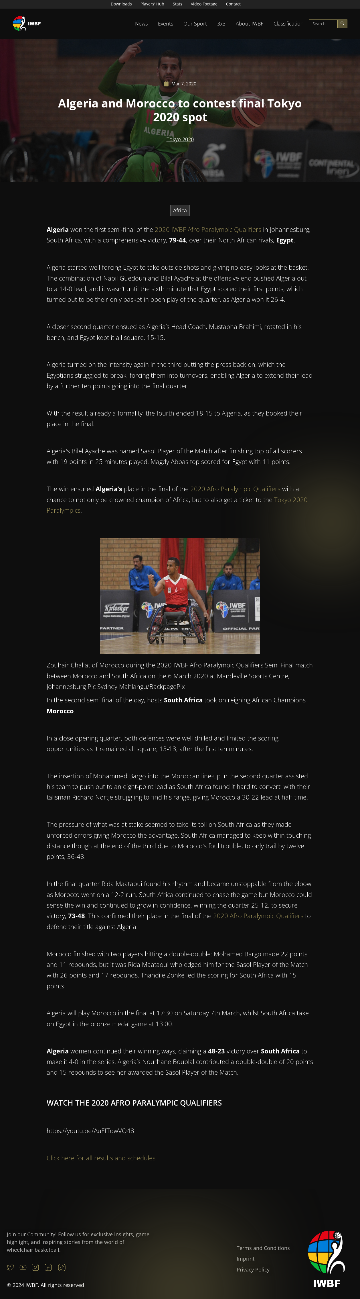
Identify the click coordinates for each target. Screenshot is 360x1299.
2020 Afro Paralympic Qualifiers (235, 489)
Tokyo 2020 (180, 139)
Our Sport (195, 23)
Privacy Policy (253, 1269)
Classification (289, 23)
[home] (27, 23)
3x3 (221, 23)
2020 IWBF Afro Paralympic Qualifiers (208, 230)
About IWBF (249, 23)
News (141, 23)
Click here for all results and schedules (101, 1159)
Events (165, 23)
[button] (141, 23)
